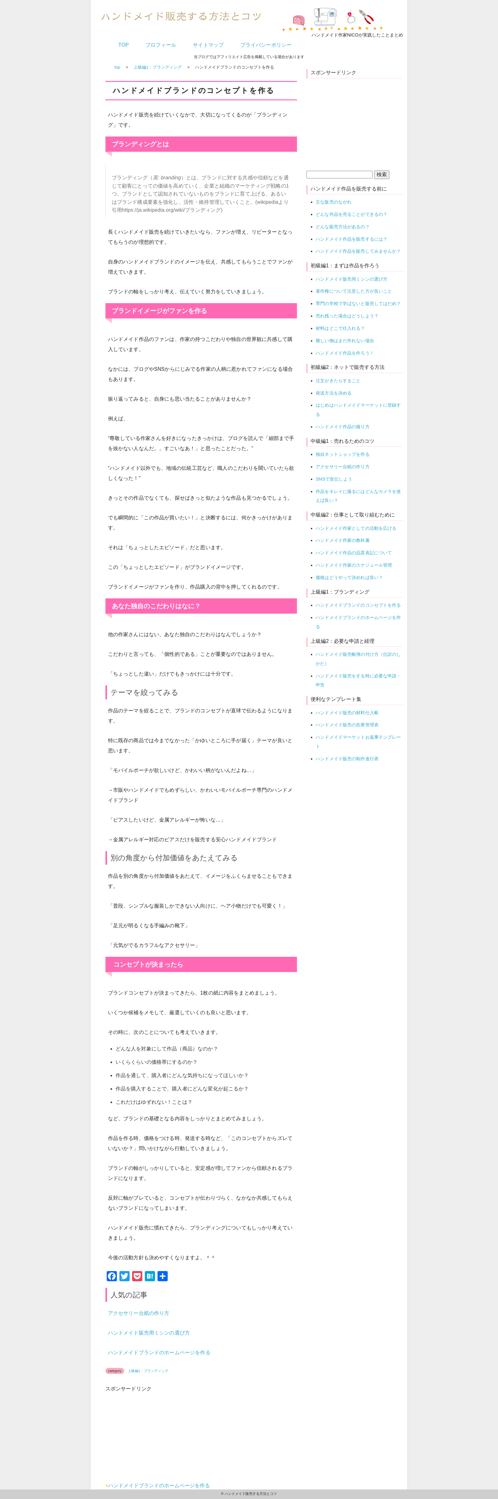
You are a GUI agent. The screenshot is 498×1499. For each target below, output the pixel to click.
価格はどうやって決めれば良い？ (349, 577)
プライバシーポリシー (266, 45)
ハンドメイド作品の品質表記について (354, 552)
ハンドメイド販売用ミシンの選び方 (149, 1333)
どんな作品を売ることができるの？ (351, 214)
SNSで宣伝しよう (334, 479)
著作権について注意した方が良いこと (354, 291)
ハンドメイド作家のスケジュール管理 (354, 565)
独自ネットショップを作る (343, 454)
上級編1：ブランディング (158, 67)
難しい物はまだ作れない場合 (345, 340)
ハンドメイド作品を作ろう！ (345, 353)
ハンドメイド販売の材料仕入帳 (347, 712)
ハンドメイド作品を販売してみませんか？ (358, 251)
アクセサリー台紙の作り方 (139, 1313)
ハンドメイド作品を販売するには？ (351, 239)
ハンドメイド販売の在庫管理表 (347, 724)
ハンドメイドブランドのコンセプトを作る (358, 605)
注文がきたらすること (338, 380)
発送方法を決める (334, 393)
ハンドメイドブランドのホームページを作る (159, 1352)
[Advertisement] (153, 1440)
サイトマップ (208, 45)
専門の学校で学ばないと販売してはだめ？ (358, 303)
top (117, 67)
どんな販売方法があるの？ (343, 226)
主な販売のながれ (334, 201)
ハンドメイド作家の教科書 (343, 540)
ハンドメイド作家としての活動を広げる (356, 528)
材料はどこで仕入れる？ (340, 328)
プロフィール (160, 45)
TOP (123, 45)
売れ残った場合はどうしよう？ (347, 315)
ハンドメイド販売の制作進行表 (347, 758)
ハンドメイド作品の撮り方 (343, 426)
